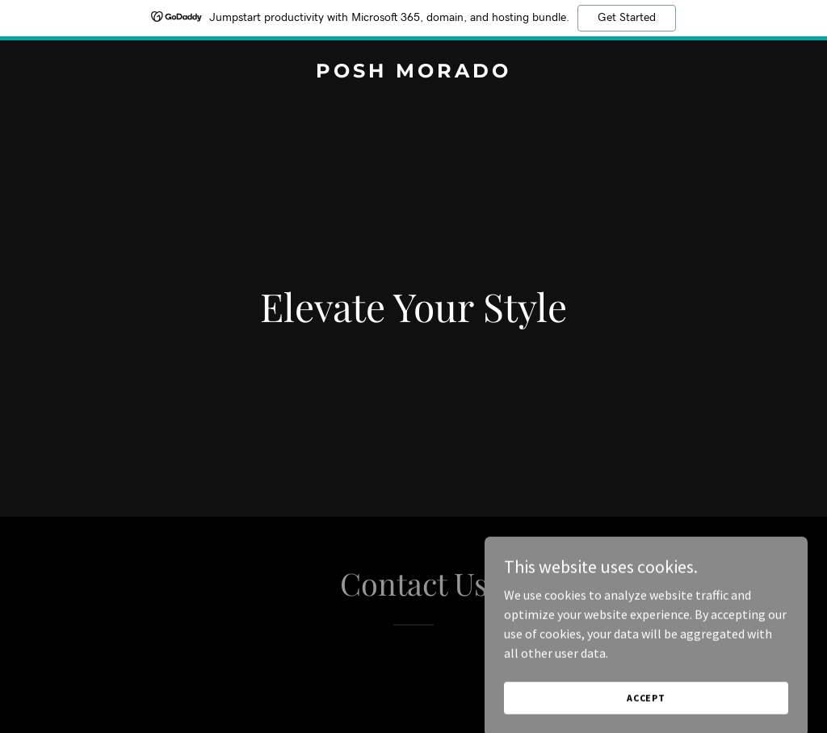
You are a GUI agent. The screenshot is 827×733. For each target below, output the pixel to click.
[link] (413, 73)
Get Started (627, 17)
